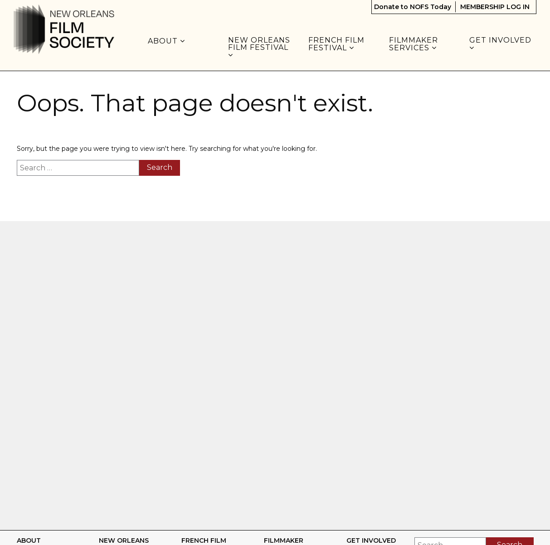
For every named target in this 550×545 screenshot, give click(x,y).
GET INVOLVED (501, 44)
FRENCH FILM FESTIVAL (336, 44)
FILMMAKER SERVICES (413, 44)
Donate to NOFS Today (412, 7)
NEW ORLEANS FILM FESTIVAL (259, 47)
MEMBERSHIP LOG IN (495, 7)
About (166, 41)
